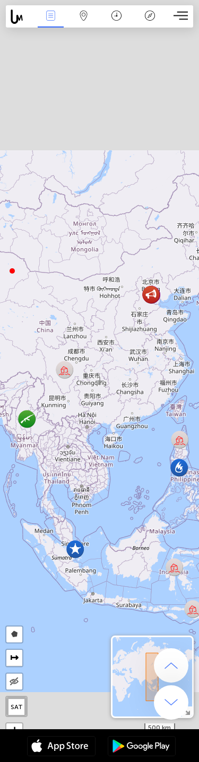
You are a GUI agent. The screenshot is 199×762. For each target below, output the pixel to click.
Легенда (149, 16)
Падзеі (50, 16)
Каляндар (116, 16)
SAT (17, 707)
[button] (12, 271)
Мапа (84, 16)
